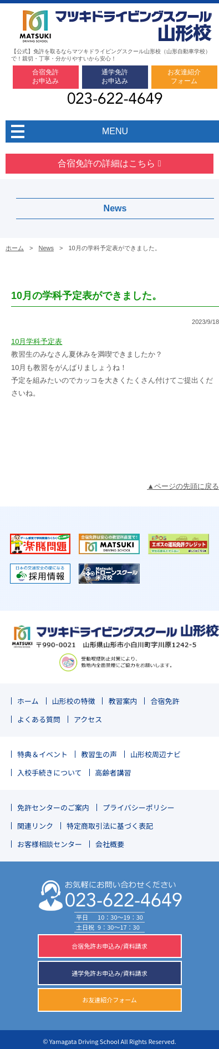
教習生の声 (99, 754)
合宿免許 (45, 76)
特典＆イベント (42, 754)
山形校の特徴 (73, 701)
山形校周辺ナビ (155, 754)
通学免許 (114, 76)
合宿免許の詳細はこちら (109, 163)
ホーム (15, 248)
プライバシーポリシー (139, 807)
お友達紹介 (184, 76)
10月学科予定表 (36, 341)
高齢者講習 (113, 772)
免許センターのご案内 (53, 807)
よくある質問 (38, 719)
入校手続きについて (49, 772)
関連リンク (35, 825)
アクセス (88, 719)
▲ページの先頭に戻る (183, 486)
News (46, 248)
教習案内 (122, 701)
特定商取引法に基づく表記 (110, 825)
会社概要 (109, 844)
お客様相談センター (49, 844)
